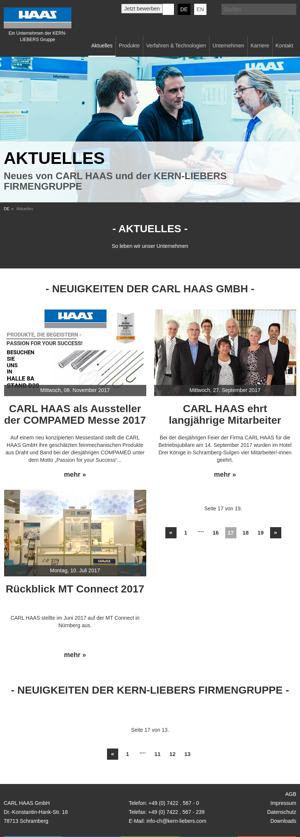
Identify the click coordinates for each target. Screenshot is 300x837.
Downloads (283, 821)
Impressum (283, 803)
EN (200, 9)
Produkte (129, 46)
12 (172, 754)
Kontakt (284, 46)
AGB (290, 794)
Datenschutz (281, 812)
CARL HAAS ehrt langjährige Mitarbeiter (225, 414)
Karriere (260, 46)
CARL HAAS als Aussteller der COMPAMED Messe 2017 (75, 414)
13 (187, 754)
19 (260, 532)
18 (245, 532)
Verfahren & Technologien (176, 46)
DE (183, 9)
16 (215, 532)
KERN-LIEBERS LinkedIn (168, 9)
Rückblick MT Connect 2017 (75, 589)
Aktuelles (102, 46)
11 (157, 754)
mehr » (75, 474)
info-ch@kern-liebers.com (176, 821)
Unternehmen (228, 46)
